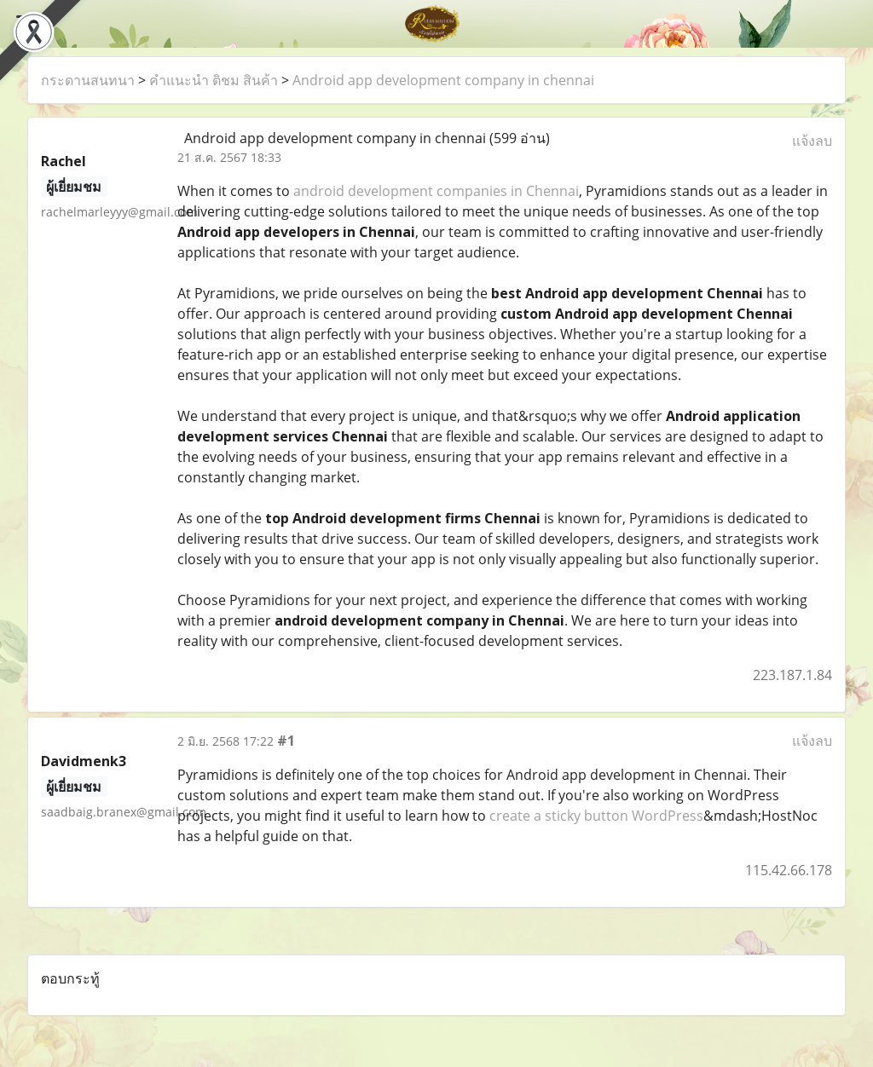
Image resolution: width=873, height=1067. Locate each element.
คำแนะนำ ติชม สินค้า (213, 80)
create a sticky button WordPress (596, 815)
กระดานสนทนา (88, 80)
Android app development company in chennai (443, 80)
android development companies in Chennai (436, 191)
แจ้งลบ (812, 140)
